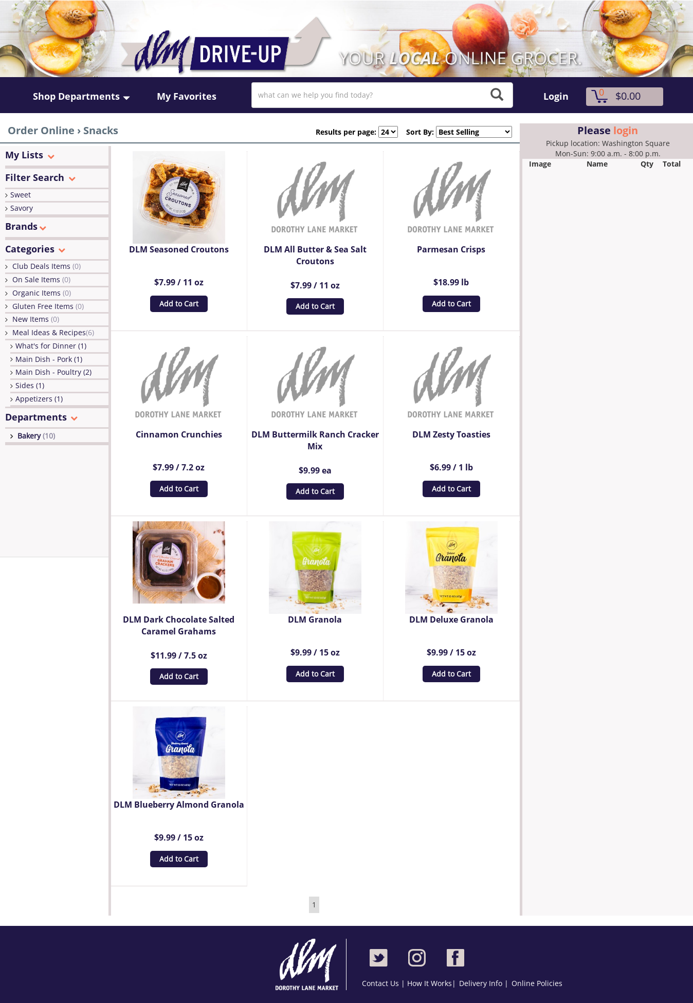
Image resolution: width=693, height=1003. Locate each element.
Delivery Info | (483, 983)
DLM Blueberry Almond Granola (179, 804)
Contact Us (381, 983)
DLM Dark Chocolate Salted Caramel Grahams (178, 625)
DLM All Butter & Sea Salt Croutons (315, 255)
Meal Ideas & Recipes (53, 332)
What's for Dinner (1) (50, 346)
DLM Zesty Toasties (451, 434)
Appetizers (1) (39, 399)
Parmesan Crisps (451, 249)
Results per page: (346, 132)
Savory (21, 208)
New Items (35, 319)
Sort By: (416, 132)
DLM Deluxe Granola (451, 619)
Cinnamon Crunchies (179, 434)
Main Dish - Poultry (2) (53, 372)
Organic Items (41, 293)
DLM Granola (315, 619)
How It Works (429, 983)
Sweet (20, 194)
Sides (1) (29, 385)
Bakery (36, 436)
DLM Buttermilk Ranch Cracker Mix (315, 440)
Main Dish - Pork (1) (48, 359)
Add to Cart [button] (178, 303)
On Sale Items (41, 279)
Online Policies (537, 983)
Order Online (41, 130)
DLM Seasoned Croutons (179, 249)
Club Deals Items (46, 266)
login (625, 130)
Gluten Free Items (48, 306)
